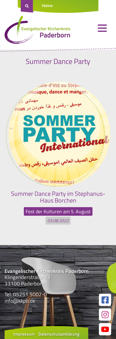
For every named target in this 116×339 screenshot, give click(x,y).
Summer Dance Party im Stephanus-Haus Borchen (58, 197)
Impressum (24, 334)
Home (47, 5)
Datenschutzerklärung (58, 334)
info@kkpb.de (20, 301)
